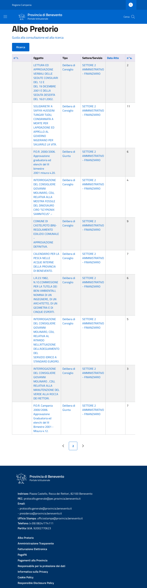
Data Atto (113, 58)
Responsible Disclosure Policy (36, 583)
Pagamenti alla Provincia (32, 560)
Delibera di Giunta (68, 153)
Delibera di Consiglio (68, 67)
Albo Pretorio (26, 538)
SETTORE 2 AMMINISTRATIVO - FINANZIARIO (93, 69)
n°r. (16, 58)
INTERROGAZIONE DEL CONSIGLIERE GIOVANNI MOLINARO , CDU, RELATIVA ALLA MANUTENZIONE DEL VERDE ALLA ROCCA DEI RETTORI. (46, 383)
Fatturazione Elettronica (32, 549)
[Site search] (133, 17)
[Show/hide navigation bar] (5, 16)
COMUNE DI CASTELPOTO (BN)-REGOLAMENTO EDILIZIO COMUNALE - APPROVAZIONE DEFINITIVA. (46, 234)
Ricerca (20, 47)
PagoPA (22, 555)
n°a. (129, 58)
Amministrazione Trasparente (36, 543)
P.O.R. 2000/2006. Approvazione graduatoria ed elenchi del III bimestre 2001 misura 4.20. (44, 162)
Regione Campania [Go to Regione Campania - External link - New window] (21, 5)
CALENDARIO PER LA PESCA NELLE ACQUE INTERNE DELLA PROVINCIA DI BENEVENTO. (46, 262)
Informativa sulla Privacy (33, 571)
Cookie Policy (25, 577)
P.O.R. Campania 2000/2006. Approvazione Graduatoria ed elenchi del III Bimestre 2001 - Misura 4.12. (43, 418)
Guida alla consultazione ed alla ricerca (38, 37)
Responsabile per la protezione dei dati (41, 566)
